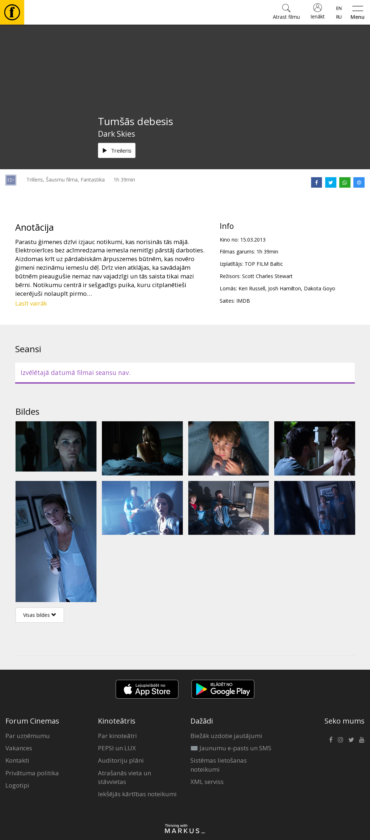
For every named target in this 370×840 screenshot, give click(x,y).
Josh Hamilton (284, 288)
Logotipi (17, 785)
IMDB (243, 300)
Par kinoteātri (117, 736)
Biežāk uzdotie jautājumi (226, 736)
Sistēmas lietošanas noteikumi (218, 764)
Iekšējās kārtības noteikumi (137, 794)
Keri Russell (251, 288)
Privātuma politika (32, 773)
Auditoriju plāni (121, 760)
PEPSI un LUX (117, 748)
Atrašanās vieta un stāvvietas (124, 777)
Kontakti (17, 760)
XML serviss (207, 781)
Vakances (18, 748)
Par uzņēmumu (27, 736)
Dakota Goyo (319, 288)
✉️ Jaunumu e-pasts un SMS (230, 748)
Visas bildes (39, 614)
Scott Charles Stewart (267, 276)
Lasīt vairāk (31, 303)
